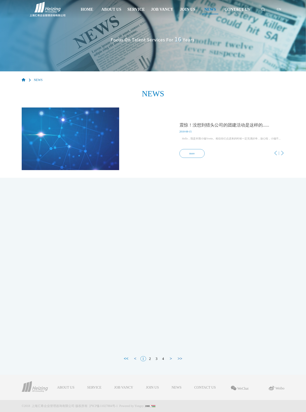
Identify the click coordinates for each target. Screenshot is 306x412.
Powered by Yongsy (131, 406)
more (200, 153)
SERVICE (94, 387)
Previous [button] (239, 158)
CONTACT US (205, 387)
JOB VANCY (123, 387)
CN (279, 9)
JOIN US (152, 387)
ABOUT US (65, 387)
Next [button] (246, 158)
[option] (153, 138)
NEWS (38, 80)
